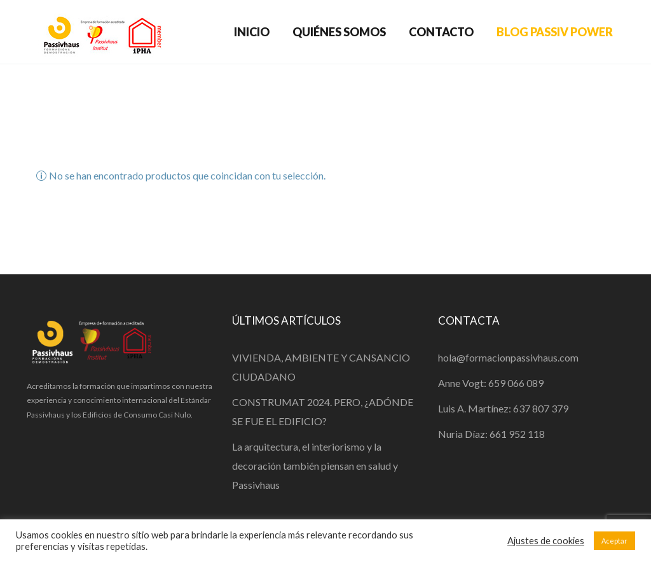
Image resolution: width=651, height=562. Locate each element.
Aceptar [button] (614, 541)
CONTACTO (441, 32)
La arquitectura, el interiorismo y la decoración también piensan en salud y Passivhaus (315, 465)
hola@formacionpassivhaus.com (508, 357)
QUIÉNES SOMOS (339, 32)
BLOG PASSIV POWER (555, 32)
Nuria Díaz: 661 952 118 (491, 434)
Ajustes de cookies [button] (545, 540)
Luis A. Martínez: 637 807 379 (503, 408)
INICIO (252, 32)
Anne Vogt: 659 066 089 (491, 383)
